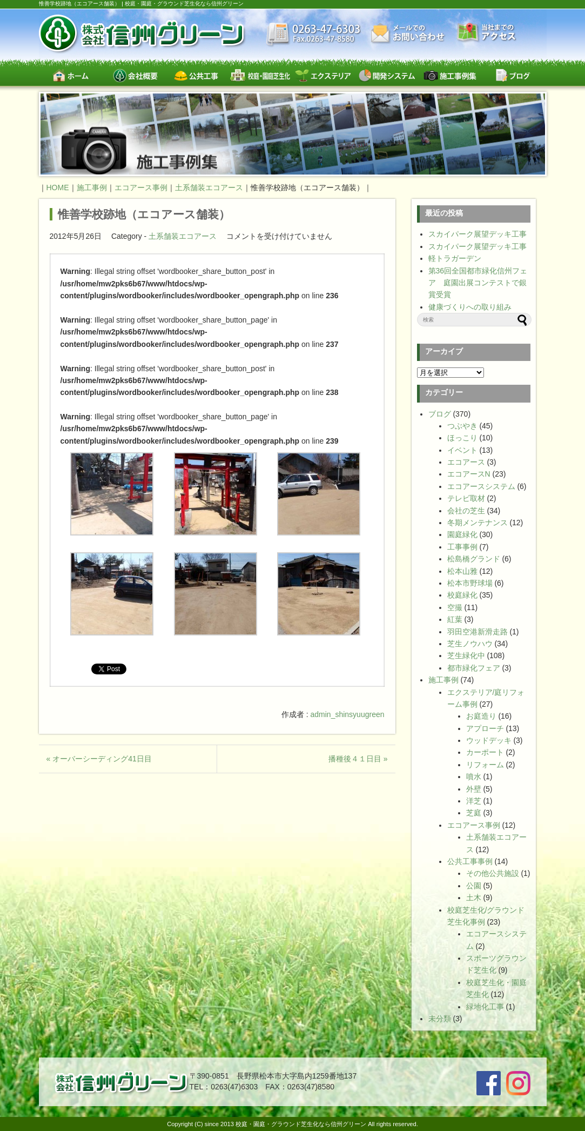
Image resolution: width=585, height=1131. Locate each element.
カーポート (485, 752)
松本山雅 (462, 571)
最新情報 (313, 35)
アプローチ (485, 728)
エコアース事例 (473, 825)
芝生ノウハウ (470, 643)
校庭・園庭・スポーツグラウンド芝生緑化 (260, 75)
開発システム (386, 75)
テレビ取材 (466, 498)
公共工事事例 (470, 861)
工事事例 (462, 547)
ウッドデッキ (489, 740)
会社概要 (133, 75)
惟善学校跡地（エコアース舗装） (144, 214)
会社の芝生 (466, 510)
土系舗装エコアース (183, 236)
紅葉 (454, 619)
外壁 (473, 789)
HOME (57, 187)
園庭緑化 (462, 534)
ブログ (512, 75)
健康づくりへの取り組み (470, 307)
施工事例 (443, 679)
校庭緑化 (462, 595)
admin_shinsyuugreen (348, 714)
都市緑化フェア (473, 668)
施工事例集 (449, 75)
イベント (462, 450)
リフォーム (485, 764)
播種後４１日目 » (358, 758)
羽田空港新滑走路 (477, 631)
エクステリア (323, 75)
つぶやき (462, 425)
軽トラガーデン (454, 258)
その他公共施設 (492, 873)
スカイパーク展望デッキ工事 (477, 234)
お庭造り (481, 716)
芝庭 (473, 812)
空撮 (454, 607)
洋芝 (473, 801)
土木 (473, 897)
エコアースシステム (481, 486)
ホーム (70, 75)
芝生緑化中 (466, 655)
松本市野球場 (470, 583)
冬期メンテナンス (477, 522)
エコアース (466, 462)
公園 (473, 885)
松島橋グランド (473, 558)
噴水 (473, 776)
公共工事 (196, 75)
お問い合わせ (409, 34)
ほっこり (462, 437)
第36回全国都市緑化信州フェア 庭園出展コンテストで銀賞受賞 (478, 282)
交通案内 (486, 33)
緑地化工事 (485, 1006)
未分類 (439, 1018)
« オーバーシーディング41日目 (99, 758)
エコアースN (468, 474)
